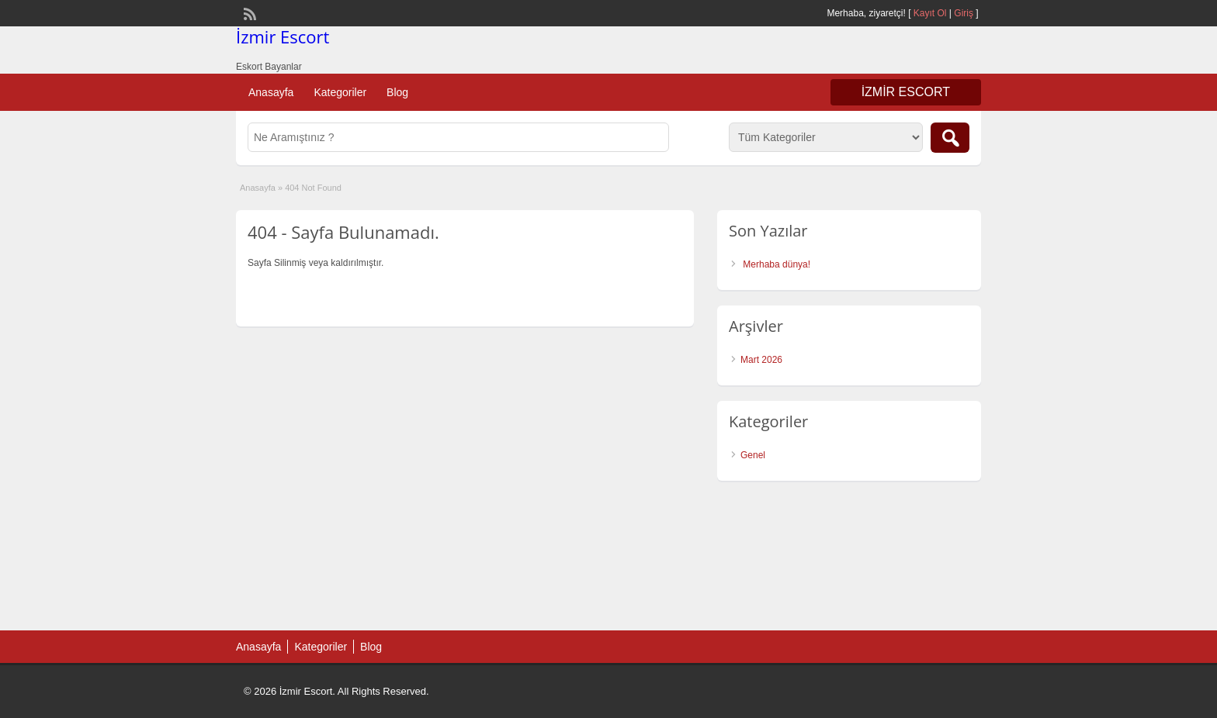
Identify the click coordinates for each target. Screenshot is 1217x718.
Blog (397, 92)
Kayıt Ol (930, 13)
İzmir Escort (282, 36)
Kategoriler (340, 92)
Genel (752, 455)
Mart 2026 (761, 359)
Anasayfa (270, 92)
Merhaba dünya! (776, 264)
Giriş (963, 13)
